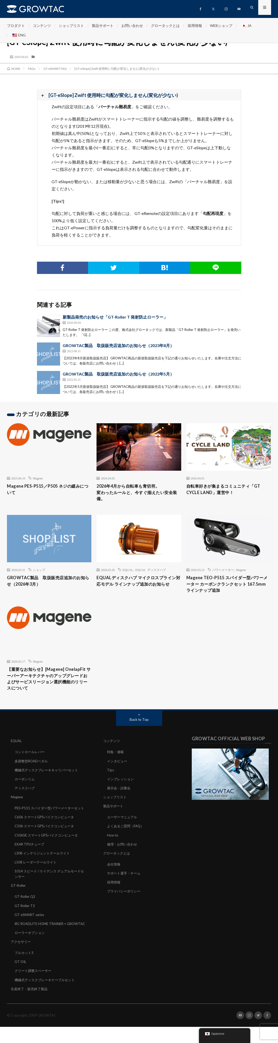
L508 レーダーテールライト (37, 873)
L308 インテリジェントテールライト (44, 864)
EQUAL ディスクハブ (150, 571)
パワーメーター (223, 571)
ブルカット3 (25, 969)
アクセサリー (21, 958)
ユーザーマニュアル (123, 823)
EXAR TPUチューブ (30, 855)
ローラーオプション (31, 949)
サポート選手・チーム (125, 879)
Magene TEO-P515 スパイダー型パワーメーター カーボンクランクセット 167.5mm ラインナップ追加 (226, 586)
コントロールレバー (31, 758)
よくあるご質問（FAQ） (127, 832)
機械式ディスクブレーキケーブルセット (47, 996)
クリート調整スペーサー (34, 987)
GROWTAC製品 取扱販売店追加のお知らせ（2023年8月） (118, 345)
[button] (139, 96)
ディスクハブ (25, 794)
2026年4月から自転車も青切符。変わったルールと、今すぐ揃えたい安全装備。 (137, 493)
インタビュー (118, 767)
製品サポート (102, 25)
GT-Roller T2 (25, 916)
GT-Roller (18, 896)
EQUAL (127, 571)
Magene (38, 478)
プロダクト (16, 25)
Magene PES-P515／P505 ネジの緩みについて (47, 490)
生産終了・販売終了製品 (30, 1005)
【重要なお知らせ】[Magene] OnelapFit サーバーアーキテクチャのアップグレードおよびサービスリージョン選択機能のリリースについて (47, 684)
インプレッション (121, 785)
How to (113, 841)
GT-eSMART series (30, 925)
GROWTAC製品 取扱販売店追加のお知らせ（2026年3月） (48, 583)
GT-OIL (21, 978)
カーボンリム (25, 785)
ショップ (39, 571)
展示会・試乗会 (119, 794)
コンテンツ (42, 25)
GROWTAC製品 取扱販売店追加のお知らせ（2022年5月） (118, 373)
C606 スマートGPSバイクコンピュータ (46, 828)
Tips (110, 776)
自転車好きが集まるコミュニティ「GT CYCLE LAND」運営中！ (227, 490)
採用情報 (195, 25)
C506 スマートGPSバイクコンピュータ (46, 837)
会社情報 (114, 870)
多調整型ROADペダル (32, 767)
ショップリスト (71, 25)
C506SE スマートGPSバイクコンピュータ (48, 846)
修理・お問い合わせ (123, 850)
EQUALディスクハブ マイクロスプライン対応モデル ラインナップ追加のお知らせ (138, 586)
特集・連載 (116, 758)
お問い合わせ (132, 25)
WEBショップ (221, 25)
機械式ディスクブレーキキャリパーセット (49, 776)
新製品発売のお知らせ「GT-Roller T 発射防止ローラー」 (115, 316)
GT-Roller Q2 (25, 908)
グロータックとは (165, 25)
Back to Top (139, 726)
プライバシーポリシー (125, 897)
